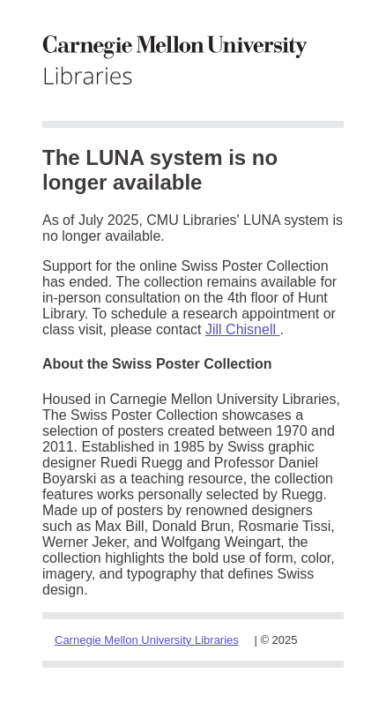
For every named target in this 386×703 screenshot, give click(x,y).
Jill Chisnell (242, 329)
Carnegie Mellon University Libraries (147, 640)
